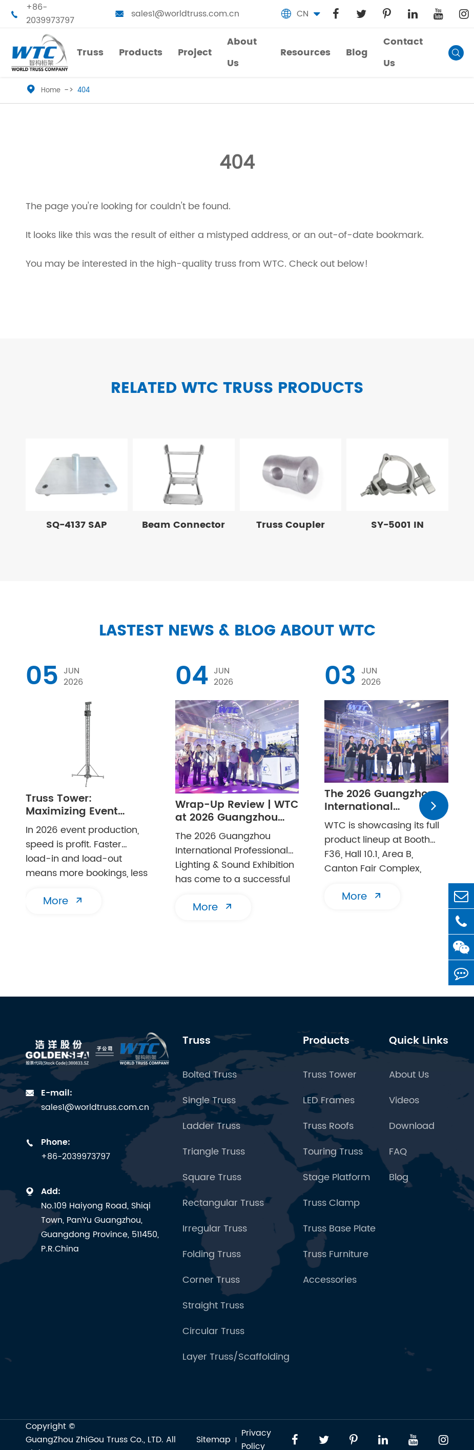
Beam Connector (183, 525)
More (63, 901)
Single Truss (209, 1101)
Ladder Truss (211, 1126)
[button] (433, 805)
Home (50, 90)
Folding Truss (211, 1254)
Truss (196, 1040)
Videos (404, 1101)
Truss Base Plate (339, 1229)
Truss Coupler (290, 525)
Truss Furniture (335, 1254)
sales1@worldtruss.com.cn (177, 14)
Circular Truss (213, 1331)
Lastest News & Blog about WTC (237, 631)
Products (326, 1040)
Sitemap (213, 1439)
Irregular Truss (214, 1229)
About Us (409, 1075)
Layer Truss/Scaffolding (236, 1357)
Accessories (330, 1280)
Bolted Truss (209, 1075)
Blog (398, 1177)
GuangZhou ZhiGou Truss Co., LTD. (94, 1439)
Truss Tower (330, 1075)
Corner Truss (211, 1280)
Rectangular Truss (223, 1203)
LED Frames (329, 1101)
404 (83, 90)
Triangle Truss (213, 1152)
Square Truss (211, 1177)
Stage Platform (336, 1177)
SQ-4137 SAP (76, 525)
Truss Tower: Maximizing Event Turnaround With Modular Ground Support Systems (72, 805)
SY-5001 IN (397, 525)
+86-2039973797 (42, 14)
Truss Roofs (328, 1126)
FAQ (398, 1152)
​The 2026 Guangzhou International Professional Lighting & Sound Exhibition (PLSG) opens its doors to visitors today (384, 800)
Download (412, 1126)
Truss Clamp (331, 1203)
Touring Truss (333, 1152)
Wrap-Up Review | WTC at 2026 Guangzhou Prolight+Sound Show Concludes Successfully (236, 811)
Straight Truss (213, 1306)
